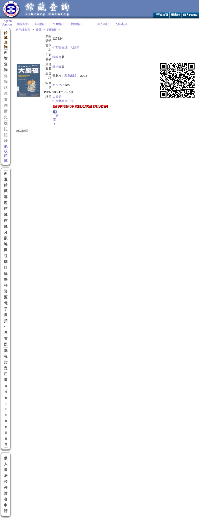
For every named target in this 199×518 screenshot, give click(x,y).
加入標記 (103, 24)
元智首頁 (162, 15)
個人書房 (5, 467)
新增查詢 (5, 61)
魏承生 (57, 66)
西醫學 (51, 30)
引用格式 (59, 24)
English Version (6, 22)
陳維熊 (57, 57)
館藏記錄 (23, 24)
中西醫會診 (60, 47)
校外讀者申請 (5, 496)
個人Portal (190, 15)
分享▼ (56, 119)
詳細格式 (41, 24)
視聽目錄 (5, 264)
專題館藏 (5, 205)
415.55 (57, 85)
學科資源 (5, 288)
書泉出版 (70, 75)
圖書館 (175, 15)
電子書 (5, 309)
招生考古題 (5, 332)
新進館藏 (5, 182)
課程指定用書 (5, 365)
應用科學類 (22, 30)
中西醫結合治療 (63, 101)
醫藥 (39, 30)
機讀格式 (77, 24)
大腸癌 (74, 47)
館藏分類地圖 (5, 235)
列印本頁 (121, 24)
